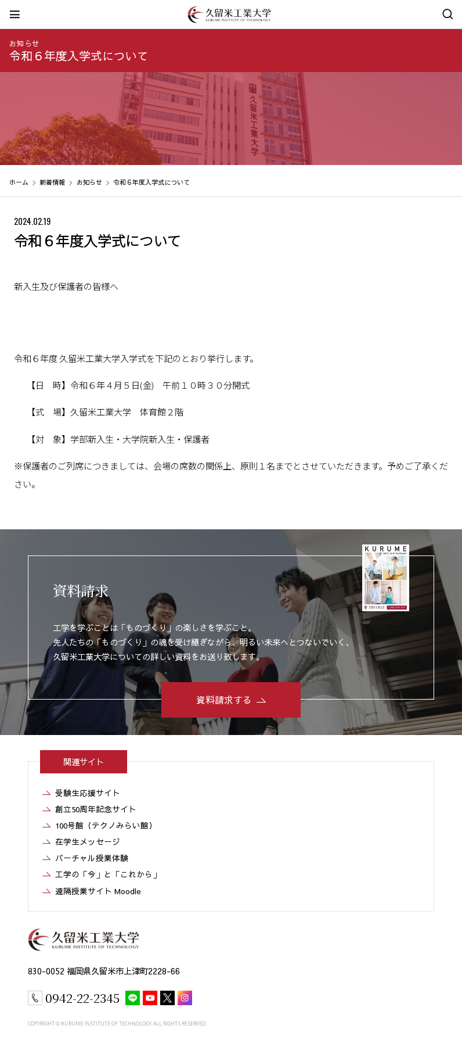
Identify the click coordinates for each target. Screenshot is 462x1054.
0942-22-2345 (82, 997)
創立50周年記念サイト (95, 809)
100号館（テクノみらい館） (106, 825)
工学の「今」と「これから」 (108, 874)
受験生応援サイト (87, 792)
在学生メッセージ (87, 841)
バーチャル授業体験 (91, 857)
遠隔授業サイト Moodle (98, 891)
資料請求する (224, 699)
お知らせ (24, 43)
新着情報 (52, 182)
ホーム (18, 182)
